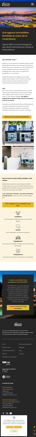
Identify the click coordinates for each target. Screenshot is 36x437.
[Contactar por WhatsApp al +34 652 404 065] (34, 426)
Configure (14, 431)
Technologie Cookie (13, 434)
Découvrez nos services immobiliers (17, 117)
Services (4, 354)
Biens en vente (6, 347)
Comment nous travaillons (9, 357)
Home (4, 344)
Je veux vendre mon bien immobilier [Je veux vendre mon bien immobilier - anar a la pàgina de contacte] (18, 307)
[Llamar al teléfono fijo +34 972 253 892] (34, 430)
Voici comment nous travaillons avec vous (18, 204)
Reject (18, 427)
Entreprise (21, 347)
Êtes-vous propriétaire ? (25, 344)
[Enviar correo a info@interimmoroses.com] (34, 433)
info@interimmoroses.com (9, 395)
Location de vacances (8, 350)
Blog (20, 350)
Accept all (10, 427)
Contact (21, 354)
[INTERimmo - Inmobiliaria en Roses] (6, 4)
